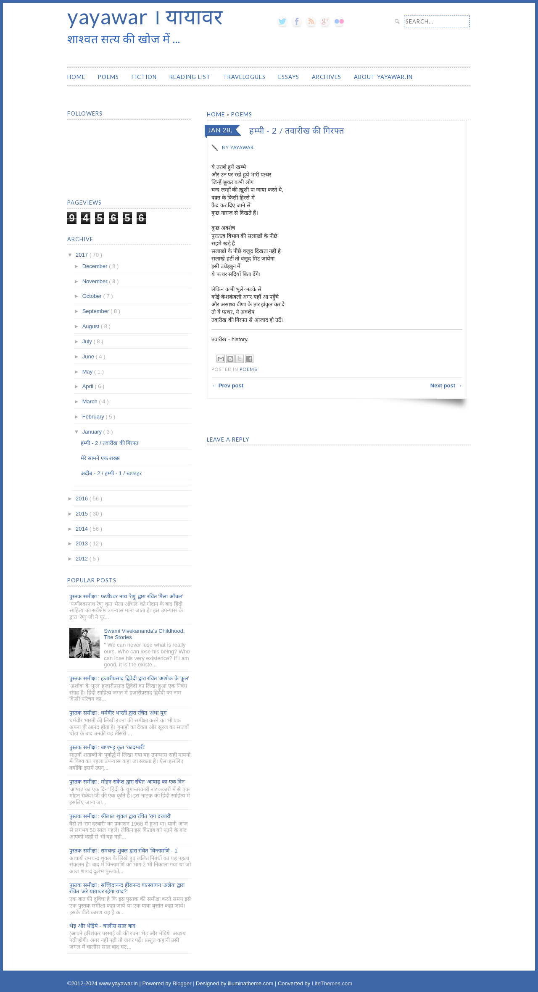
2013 (83, 543)
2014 (83, 529)
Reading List (190, 77)
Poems (108, 77)
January (92, 432)
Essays (288, 77)
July (88, 341)
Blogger (183, 983)
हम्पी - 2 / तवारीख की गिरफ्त (109, 443)
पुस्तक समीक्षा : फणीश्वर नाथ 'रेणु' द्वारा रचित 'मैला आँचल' (126, 596)
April (88, 386)
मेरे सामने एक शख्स (100, 458)
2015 (83, 513)
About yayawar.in (383, 77)
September (96, 311)
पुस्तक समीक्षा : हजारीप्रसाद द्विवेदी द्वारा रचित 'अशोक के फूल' (129, 678)
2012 (83, 558)
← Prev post (227, 385)
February (94, 416)
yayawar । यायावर (145, 16)
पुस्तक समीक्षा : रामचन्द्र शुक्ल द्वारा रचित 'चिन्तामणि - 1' (124, 850)
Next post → (446, 385)
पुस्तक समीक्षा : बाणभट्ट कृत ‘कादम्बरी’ (107, 747)
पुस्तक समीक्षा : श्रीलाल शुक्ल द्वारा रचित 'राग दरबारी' (120, 816)
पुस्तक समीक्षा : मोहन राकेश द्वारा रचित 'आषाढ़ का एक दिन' (127, 782)
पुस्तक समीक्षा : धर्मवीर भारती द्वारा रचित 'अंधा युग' (118, 713)
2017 (83, 255)
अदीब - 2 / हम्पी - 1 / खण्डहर (111, 473)
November (95, 281)
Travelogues (244, 77)
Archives (326, 77)
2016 (83, 498)
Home (76, 77)
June (89, 356)
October (92, 296)
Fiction (144, 77)
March (90, 401)
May (88, 371)
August (91, 326)
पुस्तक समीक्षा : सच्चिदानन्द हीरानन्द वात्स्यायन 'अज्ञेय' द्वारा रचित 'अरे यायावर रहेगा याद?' (127, 888)
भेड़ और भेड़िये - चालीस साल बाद (102, 926)
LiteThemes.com (332, 983)
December (95, 266)
